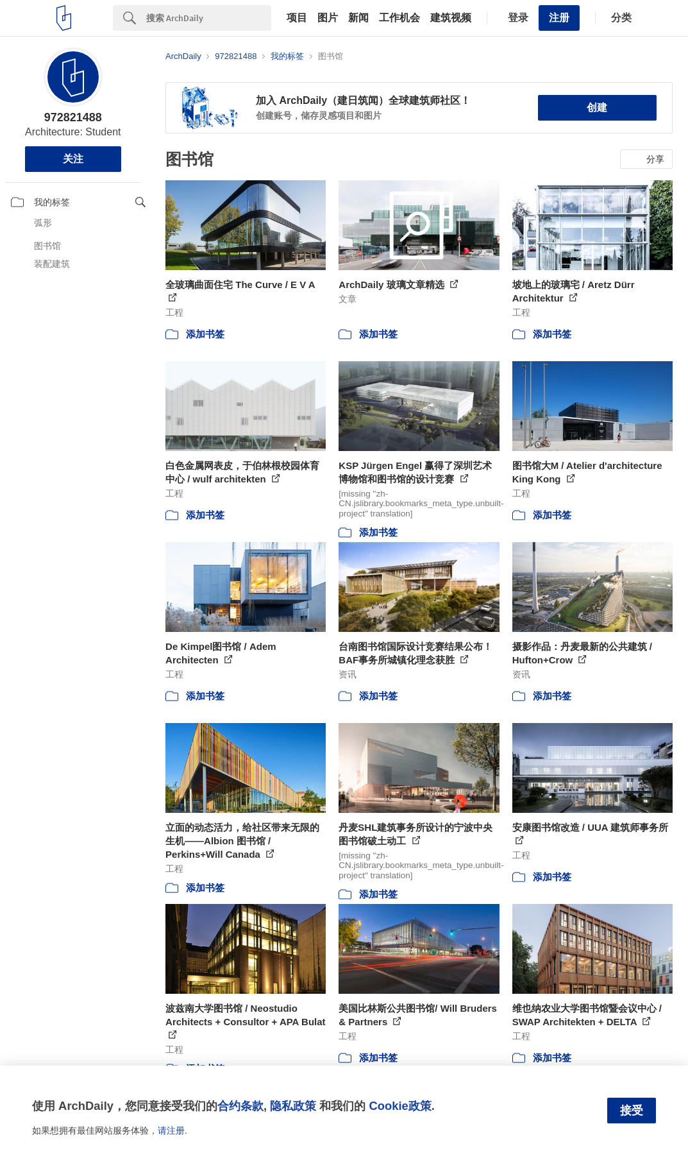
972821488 (73, 117)
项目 (297, 18)
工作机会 (399, 18)
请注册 (171, 1130)
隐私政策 (293, 1105)
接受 (631, 1110)
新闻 (358, 18)
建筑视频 (450, 18)
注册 (559, 17)
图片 (327, 18)
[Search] (208, 18)
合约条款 (240, 1105)
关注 (73, 158)
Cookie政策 (400, 1105)
